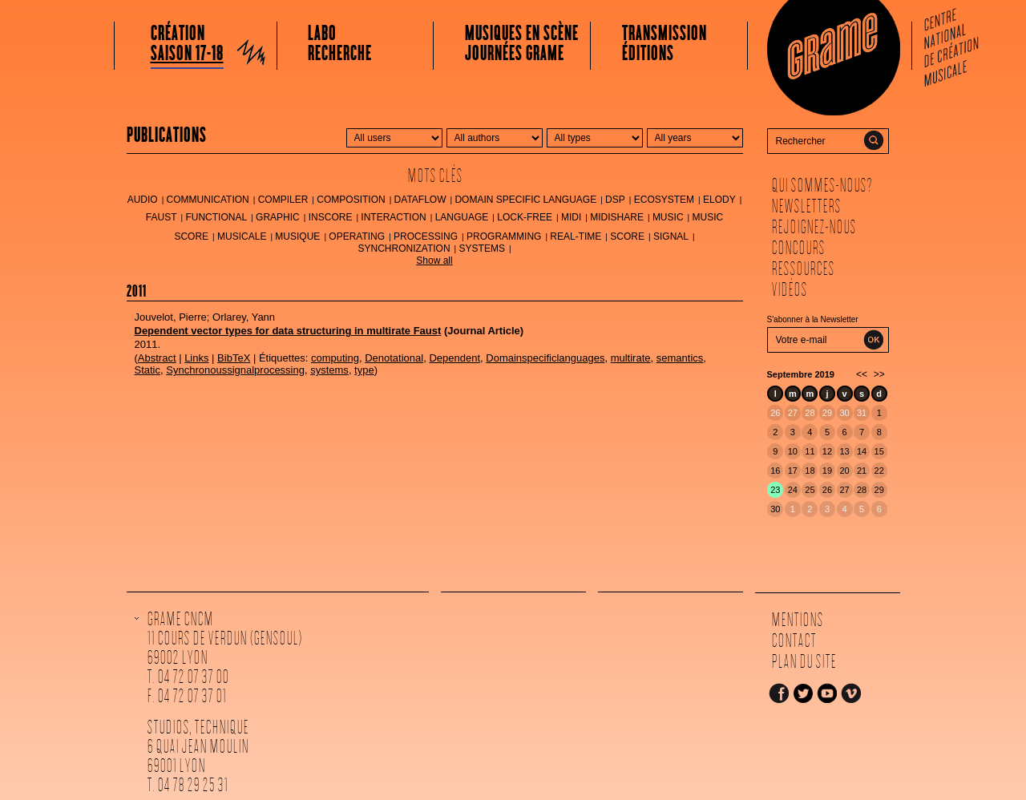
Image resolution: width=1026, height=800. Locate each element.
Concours (798, 248)
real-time (575, 236)
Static (148, 370)
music (668, 217)
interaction (393, 217)
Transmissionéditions (664, 44)
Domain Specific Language (525, 199)
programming (504, 236)
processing (426, 236)
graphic (278, 217)
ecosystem (664, 199)
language (462, 217)
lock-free (524, 217)
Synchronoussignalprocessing (235, 370)
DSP (615, 199)
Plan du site (803, 662)
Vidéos (789, 290)
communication (208, 199)
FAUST (161, 217)
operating (357, 236)
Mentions (797, 620)
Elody (719, 199)
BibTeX (233, 358)
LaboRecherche (340, 44)
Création (211, 44)
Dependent (454, 358)
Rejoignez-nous (813, 228)
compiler (283, 199)
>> (879, 374)
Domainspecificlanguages (545, 358)
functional (216, 217)
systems (482, 248)
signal (671, 236)
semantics (680, 358)
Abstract (157, 358)
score (627, 236)
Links (196, 358)
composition (351, 199)
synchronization (403, 248)
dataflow (420, 199)
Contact (793, 641)
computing (335, 358)
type (364, 370)
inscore (331, 217)
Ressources (802, 269)
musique (297, 236)
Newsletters (806, 207)
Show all (434, 260)
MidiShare (617, 217)
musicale (241, 236)
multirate (631, 358)
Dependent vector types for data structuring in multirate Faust (288, 331)
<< (861, 374)
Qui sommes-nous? (821, 186)
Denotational (394, 358)
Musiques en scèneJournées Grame (522, 44)
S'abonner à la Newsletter (812, 319)
